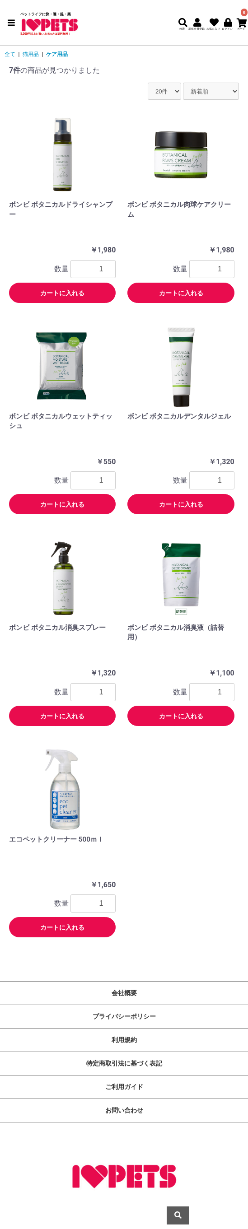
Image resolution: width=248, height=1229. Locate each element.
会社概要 (124, 992)
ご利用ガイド (124, 1086)
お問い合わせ (124, 1110)
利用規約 (124, 1039)
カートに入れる (62, 293)
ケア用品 (57, 54)
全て (10, 54)
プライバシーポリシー (124, 1016)
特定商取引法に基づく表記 (124, 1063)
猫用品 (31, 54)
